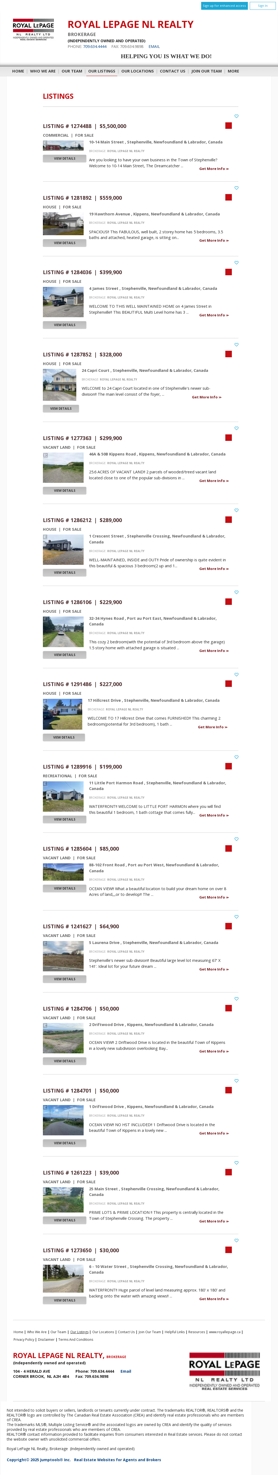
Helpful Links (175, 1332)
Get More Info (212, 168)
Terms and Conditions (75, 1339)
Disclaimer (46, 1339)
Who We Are (43, 71)
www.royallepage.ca (225, 1332)
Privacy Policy (24, 1339)
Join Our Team (206, 71)
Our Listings (101, 71)
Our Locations (137, 71)
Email (154, 46)
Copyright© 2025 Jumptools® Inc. (39, 1459)
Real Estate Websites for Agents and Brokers (117, 1459)
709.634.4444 (94, 46)
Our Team (72, 71)
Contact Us (172, 71)
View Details (64, 158)
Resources (196, 1332)
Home (18, 71)
